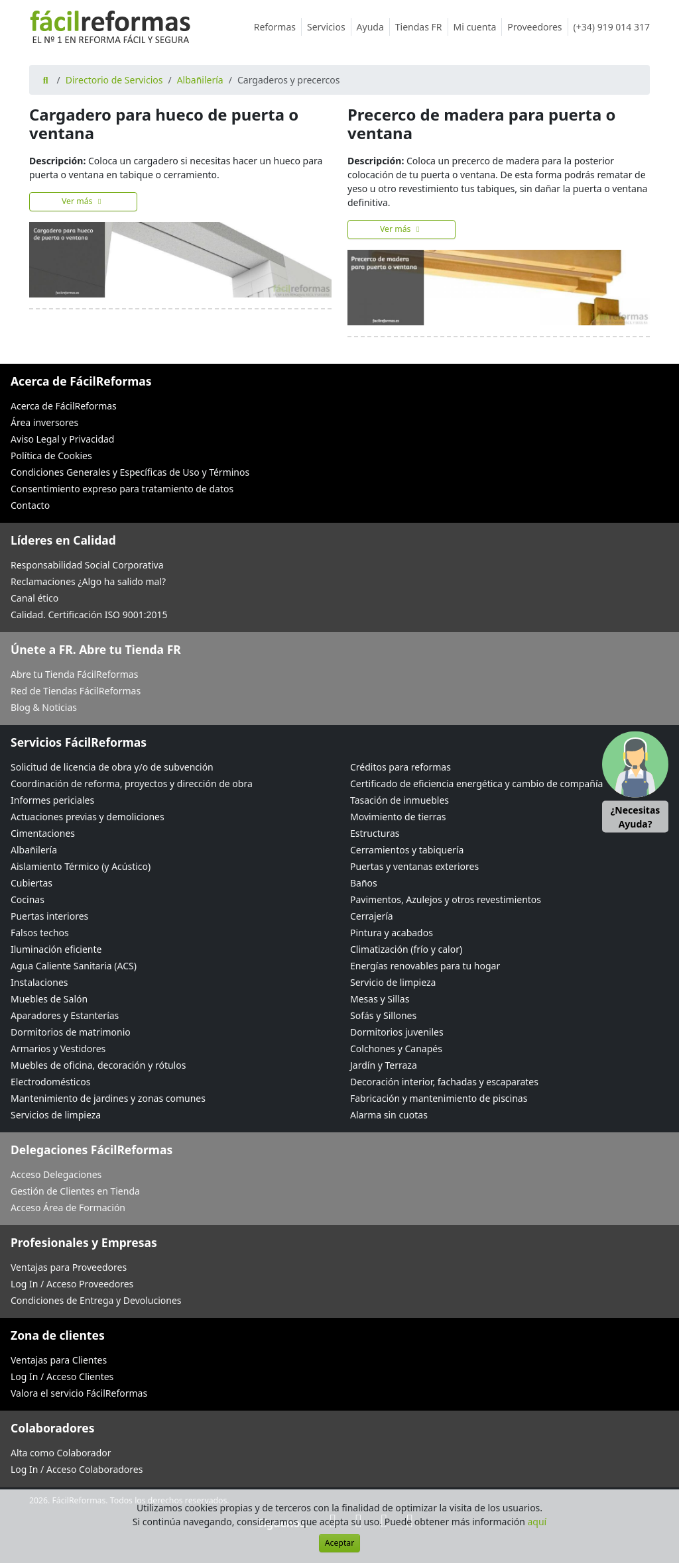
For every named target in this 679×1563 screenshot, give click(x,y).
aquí (537, 1521)
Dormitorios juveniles (397, 1032)
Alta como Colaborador (61, 1452)
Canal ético (34, 598)
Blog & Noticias (44, 707)
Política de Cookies (51, 455)
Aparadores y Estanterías (65, 1015)
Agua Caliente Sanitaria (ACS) (74, 965)
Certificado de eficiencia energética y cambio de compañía (476, 783)
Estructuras (374, 833)
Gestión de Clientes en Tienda (75, 1191)
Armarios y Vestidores (58, 1048)
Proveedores (537, 27)
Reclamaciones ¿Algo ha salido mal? (88, 581)
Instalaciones (39, 982)
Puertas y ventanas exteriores (414, 866)
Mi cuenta (478, 27)
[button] (635, 781)
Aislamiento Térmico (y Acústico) (81, 866)
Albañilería (200, 80)
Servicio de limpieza (393, 982)
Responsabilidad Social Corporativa (87, 565)
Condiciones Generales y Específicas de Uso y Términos (130, 472)
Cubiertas (31, 883)
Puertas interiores (49, 916)
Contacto (30, 505)
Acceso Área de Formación (68, 1207)
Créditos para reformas (400, 767)
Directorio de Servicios (114, 80)
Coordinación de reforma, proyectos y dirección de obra (132, 783)
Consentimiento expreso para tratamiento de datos (122, 488)
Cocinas (27, 899)
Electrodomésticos (50, 1081)
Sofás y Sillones (383, 1015)
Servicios (329, 27)
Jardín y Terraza (383, 1065)
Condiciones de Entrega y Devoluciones (96, 1300)
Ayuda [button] (373, 27)
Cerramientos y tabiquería (406, 849)
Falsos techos (40, 932)
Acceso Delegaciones (56, 1174)
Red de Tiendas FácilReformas (76, 690)
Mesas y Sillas (379, 999)
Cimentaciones (43, 833)
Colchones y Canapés (396, 1048)
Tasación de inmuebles (399, 800)
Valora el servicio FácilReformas (79, 1393)
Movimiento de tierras (398, 816)
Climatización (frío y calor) (406, 949)
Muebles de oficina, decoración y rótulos (98, 1065)
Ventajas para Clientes (59, 1360)
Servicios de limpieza (56, 1114)
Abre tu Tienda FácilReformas (74, 674)
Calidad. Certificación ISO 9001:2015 (89, 614)
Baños (363, 883)
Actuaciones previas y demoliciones (87, 816)
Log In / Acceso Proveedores (72, 1283)
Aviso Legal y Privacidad (62, 439)
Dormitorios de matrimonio (71, 1032)
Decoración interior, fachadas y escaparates (444, 1081)
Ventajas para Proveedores (69, 1267)
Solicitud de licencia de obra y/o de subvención (112, 767)
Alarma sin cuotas (389, 1114)
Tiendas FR (421, 27)
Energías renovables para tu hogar (425, 965)
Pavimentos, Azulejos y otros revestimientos (445, 899)
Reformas (278, 27)
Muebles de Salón (49, 999)
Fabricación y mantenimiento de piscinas (438, 1098)
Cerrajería (371, 916)
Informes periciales (52, 800)
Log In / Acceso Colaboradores (77, 1469)
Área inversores (44, 422)
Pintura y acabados (391, 932)
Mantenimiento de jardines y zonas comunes (108, 1098)
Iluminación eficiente (56, 949)
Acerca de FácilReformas (64, 406)
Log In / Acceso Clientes (62, 1376)
